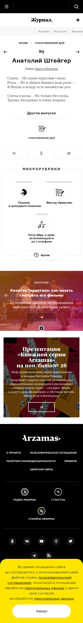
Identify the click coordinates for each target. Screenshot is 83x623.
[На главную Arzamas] (41, 6)
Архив (23, 43)
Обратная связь (41, 469)
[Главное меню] (6, 6)
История (43, 31)
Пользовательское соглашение (53, 452)
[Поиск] (76, 6)
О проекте (13, 452)
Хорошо (41, 611)
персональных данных (44, 588)
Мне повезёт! (78, 20)
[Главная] (41, 438)
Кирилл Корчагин (46, 68)
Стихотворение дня (49, 43)
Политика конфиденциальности (31, 461)
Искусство (60, 31)
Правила (70, 461)
